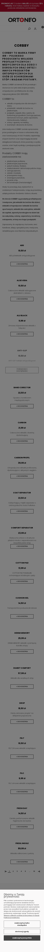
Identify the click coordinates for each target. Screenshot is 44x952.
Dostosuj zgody (22, 931)
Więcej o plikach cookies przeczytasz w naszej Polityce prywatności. (21, 916)
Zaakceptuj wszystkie (22, 938)
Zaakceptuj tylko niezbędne (22, 924)
